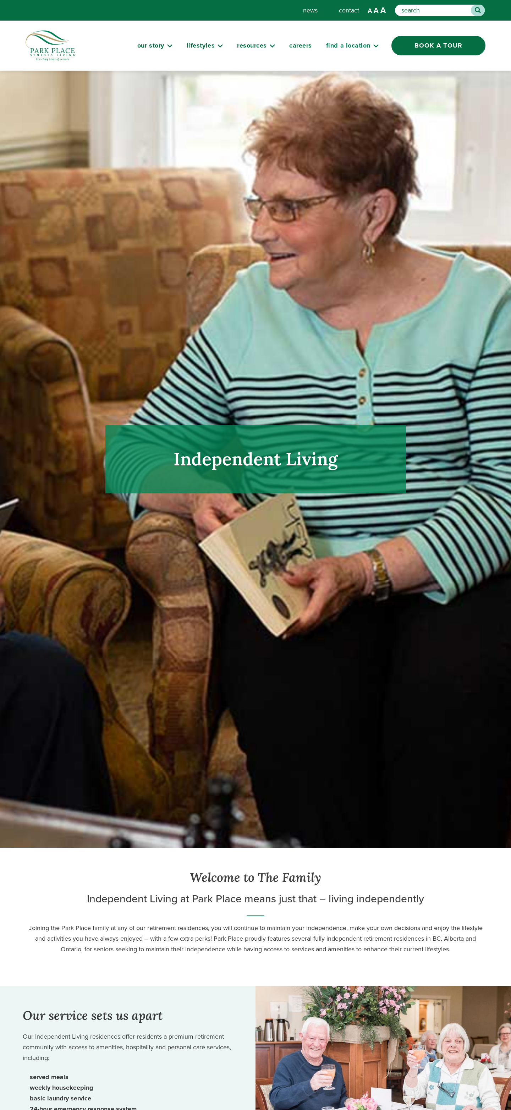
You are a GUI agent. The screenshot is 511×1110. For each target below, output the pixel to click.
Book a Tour (438, 45)
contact (349, 10)
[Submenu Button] (169, 46)
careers (300, 45)
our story (150, 45)
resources (252, 45)
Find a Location (348, 45)
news (310, 10)
